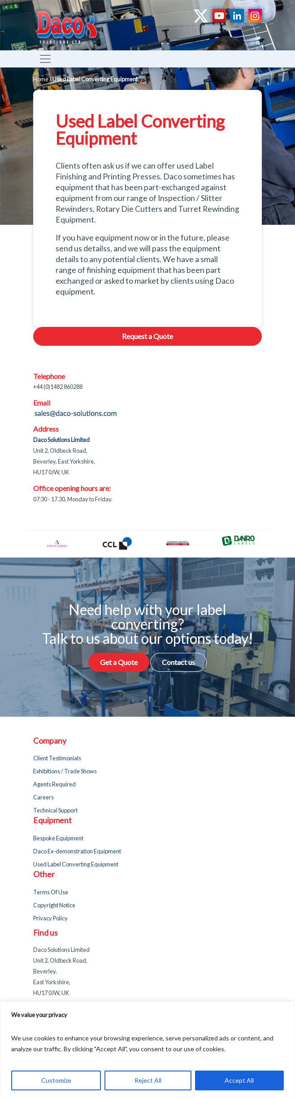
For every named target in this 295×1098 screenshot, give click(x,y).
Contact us (178, 662)
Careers (43, 797)
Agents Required (54, 784)
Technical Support (55, 810)
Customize (56, 1080)
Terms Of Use (50, 892)
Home (40, 79)
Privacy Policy (50, 918)
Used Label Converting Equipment (75, 864)
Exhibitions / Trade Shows (65, 771)
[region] (147, 1049)
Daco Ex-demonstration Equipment (77, 851)
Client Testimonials (57, 758)
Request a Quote (147, 336)
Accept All (239, 1080)
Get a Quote (119, 662)
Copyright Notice (54, 905)
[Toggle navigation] (45, 58)
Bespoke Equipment (58, 838)
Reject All (147, 1080)
